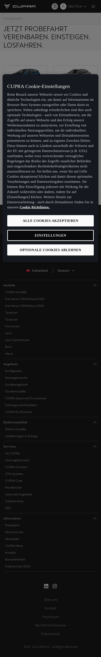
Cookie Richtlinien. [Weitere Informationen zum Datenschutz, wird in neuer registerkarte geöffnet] (35, 207)
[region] (50, 168)
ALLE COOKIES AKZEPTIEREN (50, 220)
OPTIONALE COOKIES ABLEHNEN (50, 250)
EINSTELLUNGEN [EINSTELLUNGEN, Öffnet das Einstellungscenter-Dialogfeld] (50, 235)
